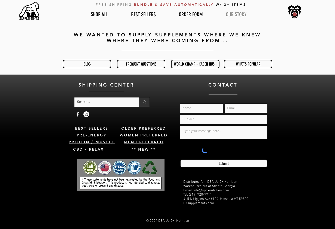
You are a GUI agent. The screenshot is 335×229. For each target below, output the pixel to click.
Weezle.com (181, 225)
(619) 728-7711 (200, 195)
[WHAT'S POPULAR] (248, 64)
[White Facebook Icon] (78, 114)
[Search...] (103, 102)
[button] (295, 14)
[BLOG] (87, 64)
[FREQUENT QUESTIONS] (141, 64)
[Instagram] (86, 114)
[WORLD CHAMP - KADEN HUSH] (195, 64)
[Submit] (223, 163)
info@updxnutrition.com (211, 190)
